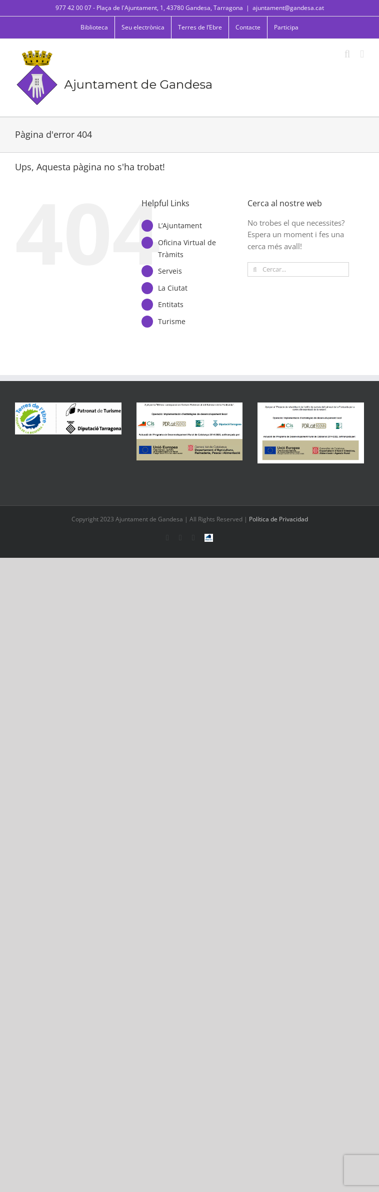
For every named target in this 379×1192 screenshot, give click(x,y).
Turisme (172, 321)
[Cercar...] (298, 269)
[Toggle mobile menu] (362, 54)
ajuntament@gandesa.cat (288, 7)
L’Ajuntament (180, 225)
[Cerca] (255, 269)
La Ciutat (173, 288)
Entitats (171, 304)
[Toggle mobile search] (347, 54)
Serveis (170, 271)
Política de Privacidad (278, 519)
